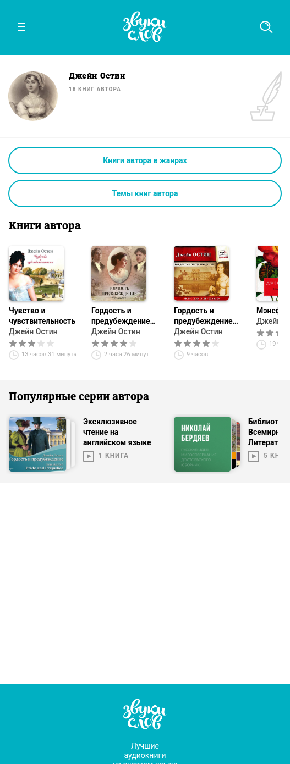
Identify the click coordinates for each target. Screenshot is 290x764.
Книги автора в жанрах (145, 160)
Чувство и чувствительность (42, 315)
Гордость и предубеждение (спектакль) (120, 316)
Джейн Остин (33, 331)
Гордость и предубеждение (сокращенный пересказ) (203, 316)
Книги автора (45, 226)
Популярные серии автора (79, 397)
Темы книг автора (145, 193)
